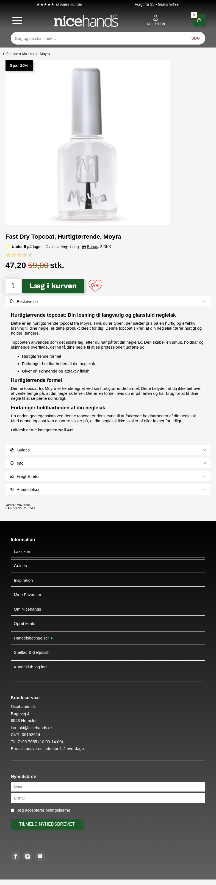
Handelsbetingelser (33, 638)
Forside (12, 54)
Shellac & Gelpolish (31, 652)
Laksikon (22, 551)
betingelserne (58, 810)
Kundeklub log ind (30, 667)
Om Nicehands (27, 609)
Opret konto (24, 623)
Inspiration (23, 580)
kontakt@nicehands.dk (31, 727)
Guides (20, 565)
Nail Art (65, 430)
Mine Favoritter (27, 594)
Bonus (92, 246)
